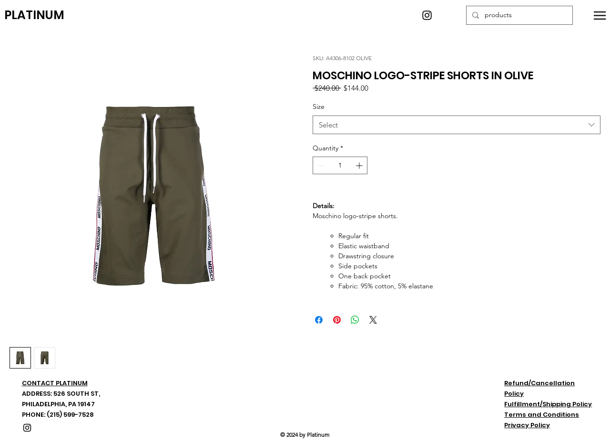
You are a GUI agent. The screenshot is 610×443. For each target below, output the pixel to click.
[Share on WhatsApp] (355, 320)
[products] (518, 15)
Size (319, 106)
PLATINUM (34, 15)
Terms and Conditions (541, 414)
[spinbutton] (340, 165)
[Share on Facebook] (319, 320)
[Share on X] (373, 320)
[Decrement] (320, 165)
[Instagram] (427, 15)
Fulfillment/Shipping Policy (548, 404)
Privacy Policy (527, 425)
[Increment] (360, 165)
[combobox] (456, 125)
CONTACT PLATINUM (55, 383)
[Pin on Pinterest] (337, 320)
